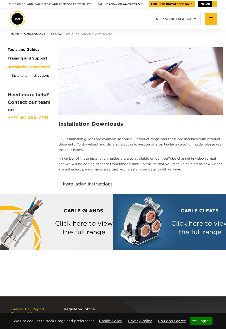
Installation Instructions (30, 76)
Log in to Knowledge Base (171, 4)
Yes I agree (201, 321)
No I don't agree (172, 321)
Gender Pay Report (27, 309)
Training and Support (27, 58)
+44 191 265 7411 (132, 4)
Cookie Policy (110, 321)
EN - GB (205, 4)
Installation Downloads (29, 67)
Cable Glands (34, 33)
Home (15, 33)
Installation (60, 33)
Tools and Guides (23, 49)
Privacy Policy (140, 321)
